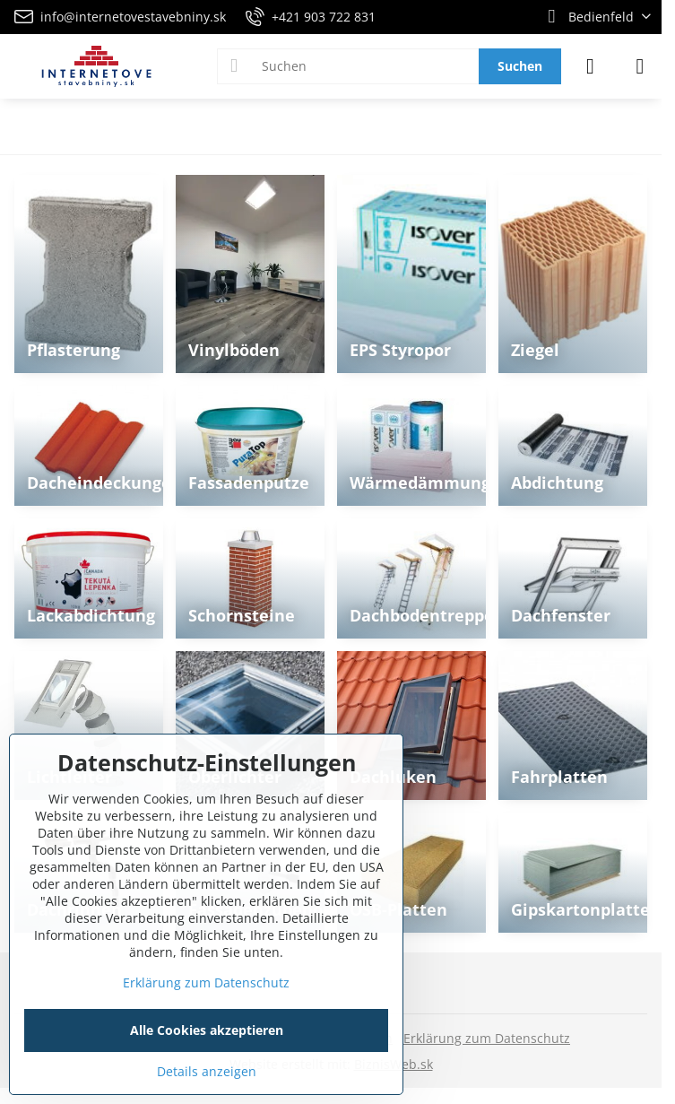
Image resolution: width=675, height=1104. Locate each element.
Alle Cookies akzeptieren (206, 1030)
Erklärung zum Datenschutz (486, 1038)
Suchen (520, 65)
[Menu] (640, 66)
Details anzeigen (206, 1071)
